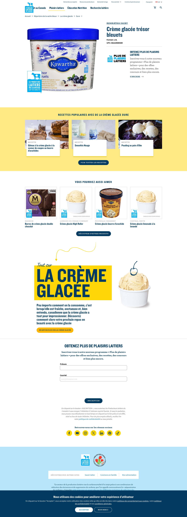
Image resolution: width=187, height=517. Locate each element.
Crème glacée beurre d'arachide (109, 223)
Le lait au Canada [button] (48, 8)
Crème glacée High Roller (71, 223)
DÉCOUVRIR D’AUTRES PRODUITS (94, 234)
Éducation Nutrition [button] (93, 8)
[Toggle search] (161, 8)
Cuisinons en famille (108, 475)
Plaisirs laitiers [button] (70, 8)
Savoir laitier (90, 475)
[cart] (155, 8)
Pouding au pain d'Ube (132, 145)
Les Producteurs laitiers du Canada (29, 7)
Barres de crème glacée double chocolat (39, 225)
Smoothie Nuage (82, 145)
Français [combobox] (148, 2)
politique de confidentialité (89, 419)
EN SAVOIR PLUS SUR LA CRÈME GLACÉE (55, 330)
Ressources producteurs (87, 2)
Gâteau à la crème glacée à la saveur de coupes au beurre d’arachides (41, 148)
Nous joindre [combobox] (115, 2)
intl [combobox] (159, 2)
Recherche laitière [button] (118, 8)
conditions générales (103, 503)
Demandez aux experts (70, 2)
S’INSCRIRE (137, 76)
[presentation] (93, 389)
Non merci (103, 510)
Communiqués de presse (132, 2)
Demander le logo (102, 2)
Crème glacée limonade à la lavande (142, 225)
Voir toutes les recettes (93, 162)
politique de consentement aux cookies (133, 501)
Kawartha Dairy (117, 23)
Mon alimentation (129, 475)
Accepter (84, 510)
